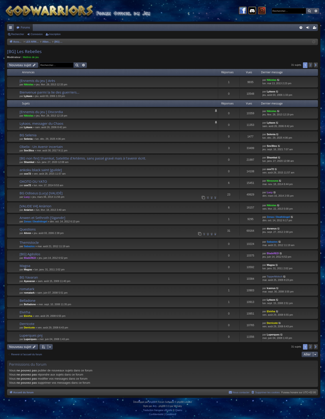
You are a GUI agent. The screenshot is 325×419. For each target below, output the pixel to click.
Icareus (271, 288)
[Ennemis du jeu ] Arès (37, 80)
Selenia (28, 138)
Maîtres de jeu (31, 57)
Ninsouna (272, 180)
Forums (25, 27)
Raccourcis (11, 28)
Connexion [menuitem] (308, 28)
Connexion (37, 34)
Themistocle (29, 242)
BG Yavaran (29, 277)
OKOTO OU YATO (33, 181)
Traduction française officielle (157, 410)
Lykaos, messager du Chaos (41, 123)
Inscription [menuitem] (315, 28)
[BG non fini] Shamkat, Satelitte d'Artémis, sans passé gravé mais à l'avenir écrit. (83, 158)
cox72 (27, 173)
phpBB (152, 402)
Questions (28, 229)
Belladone (27, 300)
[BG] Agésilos (30, 254)
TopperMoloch (274, 276)
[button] (315, 65)
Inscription (55, 34)
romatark (27, 289)
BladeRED (30, 257)
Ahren (27, 233)
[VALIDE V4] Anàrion (35, 206)
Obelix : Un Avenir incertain (41, 146)
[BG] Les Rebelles (24, 51)
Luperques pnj (31, 335)
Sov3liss (29, 150)
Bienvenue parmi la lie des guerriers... (49, 92)
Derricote (27, 323)
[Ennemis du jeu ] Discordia (41, 111)
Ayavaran (29, 281)
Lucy (27, 197)
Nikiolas (28, 84)
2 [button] (310, 65)
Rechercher (17, 34)
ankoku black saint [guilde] (41, 170)
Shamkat (29, 162)
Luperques (30, 339)
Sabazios (29, 246)
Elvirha (25, 312)
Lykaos (28, 96)
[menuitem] (300, 27)
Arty (155, 406)
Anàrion (28, 209)
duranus (272, 228)
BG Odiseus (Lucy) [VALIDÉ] (41, 193)
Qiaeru (178, 410)
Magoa (25, 265)
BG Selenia (28, 135)
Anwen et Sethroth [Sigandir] (42, 217)
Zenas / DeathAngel (35, 221)
